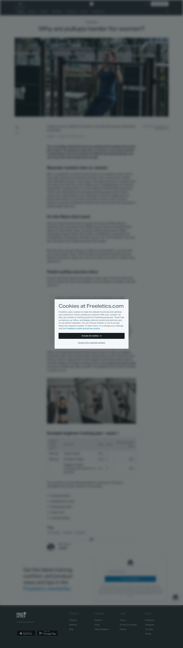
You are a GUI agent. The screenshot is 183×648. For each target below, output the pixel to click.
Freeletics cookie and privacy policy (83, 328)
